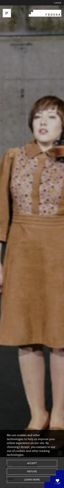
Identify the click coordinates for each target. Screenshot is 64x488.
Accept (32, 463)
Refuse (32, 471)
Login (57, 3)
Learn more (32, 479)
